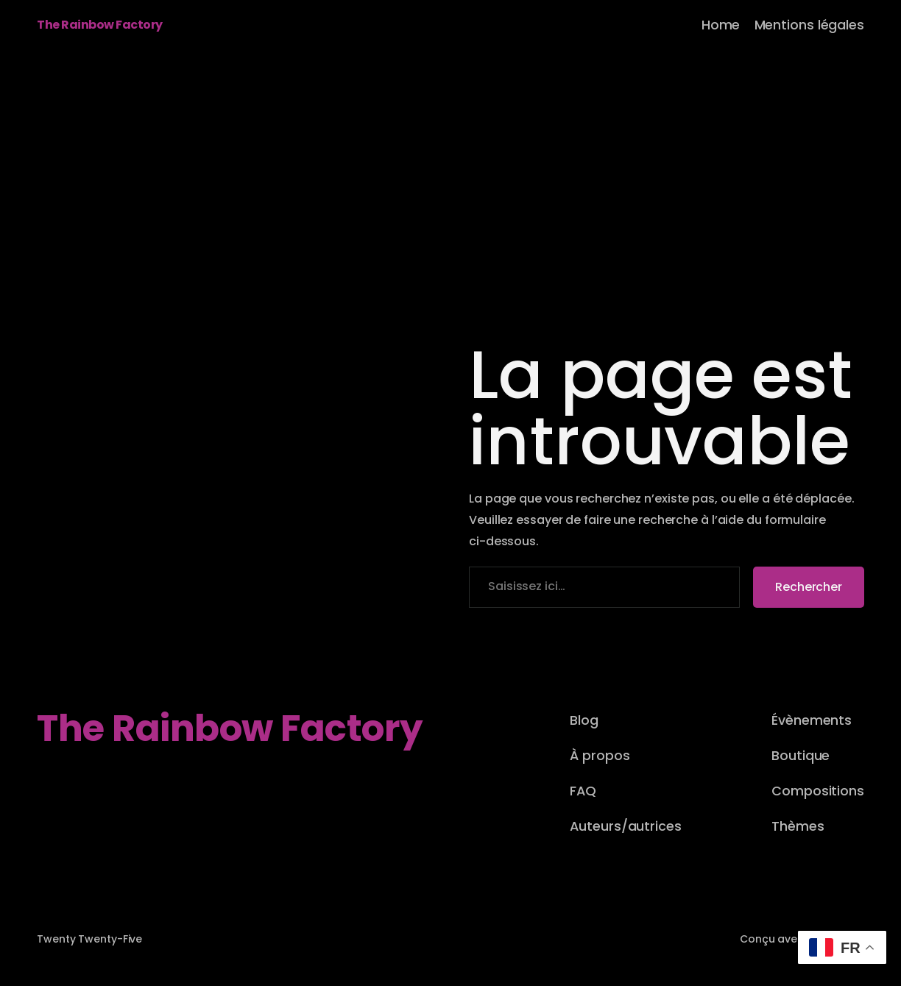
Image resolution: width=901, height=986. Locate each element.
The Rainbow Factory (100, 24)
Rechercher (808, 586)
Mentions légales (809, 24)
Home (721, 24)
